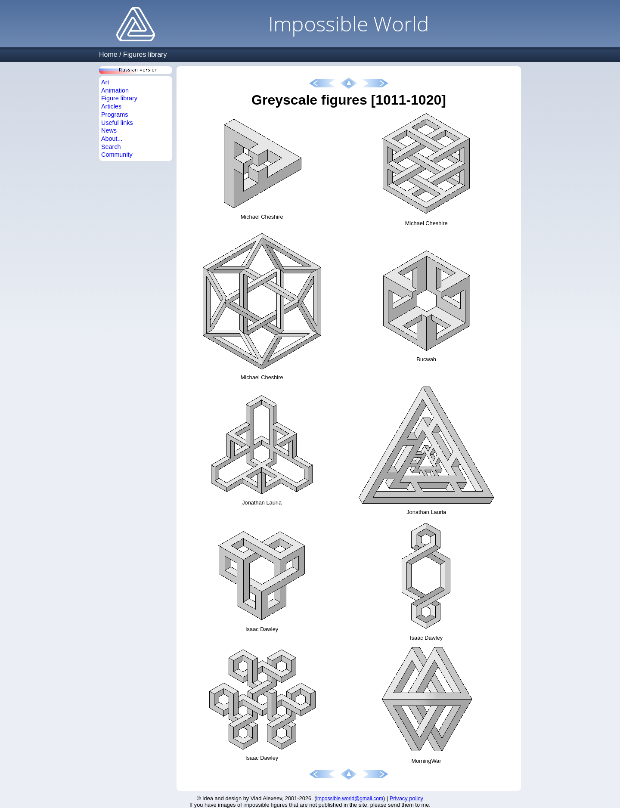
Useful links (117, 122)
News (109, 130)
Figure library (119, 98)
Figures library (145, 54)
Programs (114, 114)
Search (111, 146)
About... (112, 138)
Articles (111, 106)
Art (105, 82)
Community (117, 154)
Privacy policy (406, 798)
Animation (115, 90)
